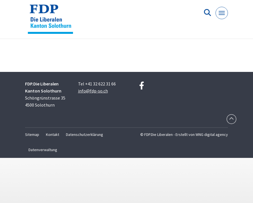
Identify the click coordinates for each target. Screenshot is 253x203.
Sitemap (32, 134)
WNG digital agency (212, 134)
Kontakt (52, 134)
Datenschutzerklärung (84, 134)
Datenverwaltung (42, 149)
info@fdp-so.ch (93, 91)
